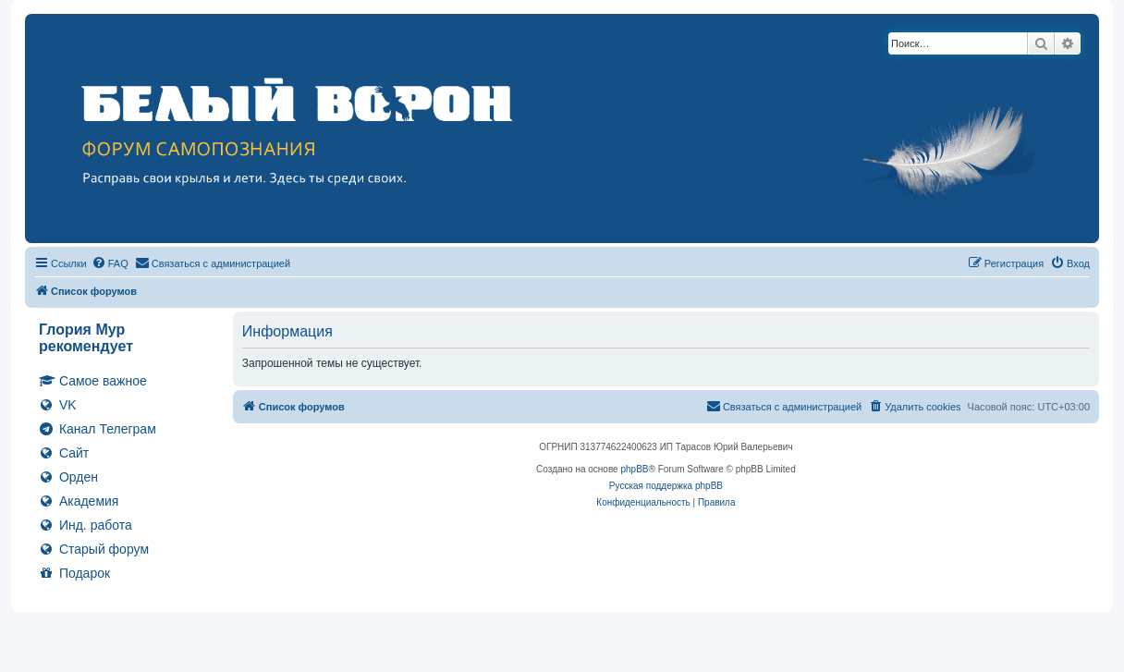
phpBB (634, 469)
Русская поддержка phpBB (666, 486)
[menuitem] (110, 263)
